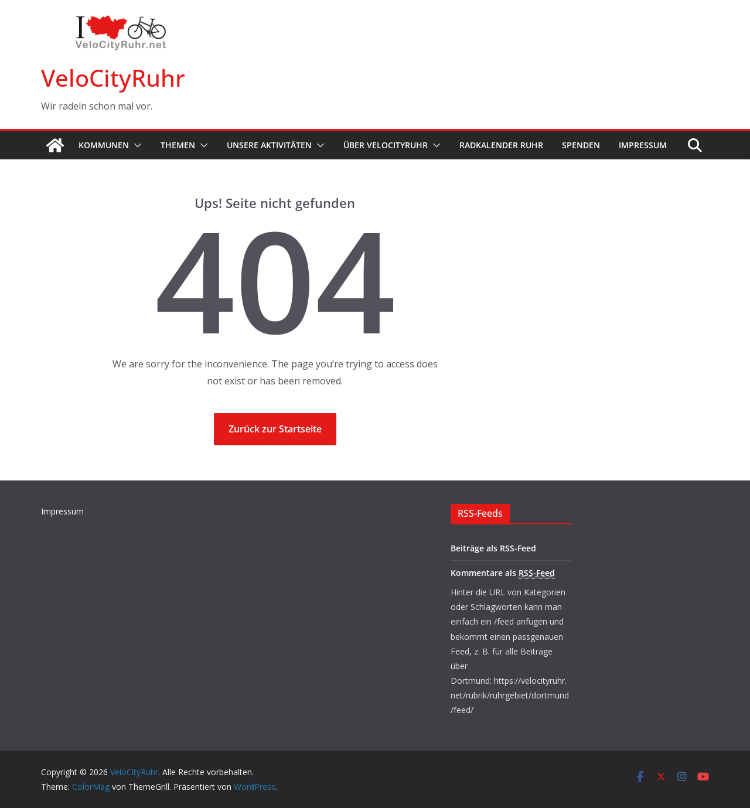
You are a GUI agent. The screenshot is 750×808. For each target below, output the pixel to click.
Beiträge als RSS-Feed (493, 548)
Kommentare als (503, 573)
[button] (135, 145)
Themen (178, 145)
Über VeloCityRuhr (385, 145)
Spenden (581, 145)
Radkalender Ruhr (501, 145)
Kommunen (104, 145)
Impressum (643, 145)
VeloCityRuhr (113, 78)
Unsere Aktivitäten (269, 145)
